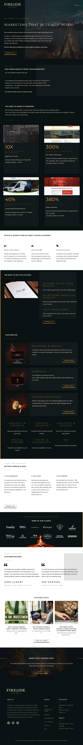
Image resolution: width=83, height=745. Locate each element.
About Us (47, 725)
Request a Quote (64, 710)
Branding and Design (48, 710)
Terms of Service (53, 740)
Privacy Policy (63, 740)
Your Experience (48, 721)
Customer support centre (66, 728)
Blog (45, 729)
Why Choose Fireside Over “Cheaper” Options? (16, 628)
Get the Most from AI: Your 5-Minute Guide (41, 628)
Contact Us (62, 712)
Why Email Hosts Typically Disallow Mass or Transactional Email (66, 628)
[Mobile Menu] (77, 5)
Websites (47, 714)
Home (46, 706)
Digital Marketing (49, 718)
